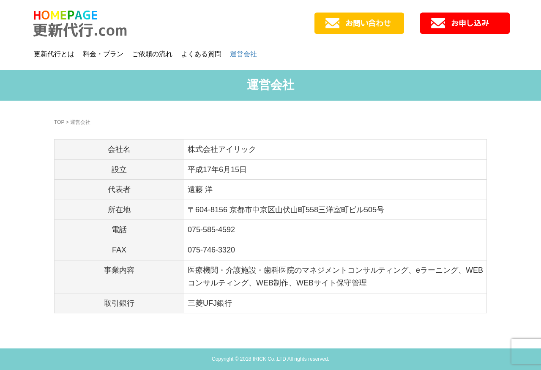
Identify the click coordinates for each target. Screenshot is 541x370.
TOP (59, 122)
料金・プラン (103, 54)
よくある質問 (201, 54)
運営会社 (243, 54)
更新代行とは (54, 54)
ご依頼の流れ (152, 54)
